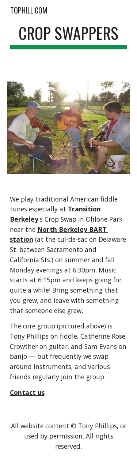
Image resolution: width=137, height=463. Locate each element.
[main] (68, 36)
